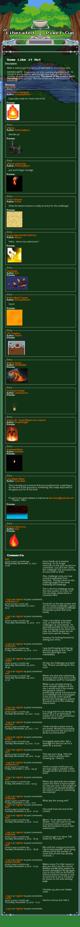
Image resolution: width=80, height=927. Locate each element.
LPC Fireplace (13, 334)
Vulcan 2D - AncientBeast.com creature (26, 420)
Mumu (18, 238)
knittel (18, 202)
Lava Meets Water (16, 479)
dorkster (19, 452)
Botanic (8, 739)
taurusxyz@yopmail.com (61, 498)
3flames (10, 128)
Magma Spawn (14, 363)
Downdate (20, 481)
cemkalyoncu (21, 393)
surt (17, 273)
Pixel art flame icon (16, 527)
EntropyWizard (22, 300)
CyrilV (8, 898)
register (19, 600)
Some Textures (14, 200)
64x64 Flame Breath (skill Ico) (21, 235)
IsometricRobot (22, 95)
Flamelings (10, 87)
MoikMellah (20, 365)
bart (17, 529)
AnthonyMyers (22, 130)
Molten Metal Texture (17, 298)
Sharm (18, 336)
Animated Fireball (15, 391)
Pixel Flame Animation (18, 92)
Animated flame (15, 450)
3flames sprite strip (16, 164)
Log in (9, 600)
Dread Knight (21, 422)
